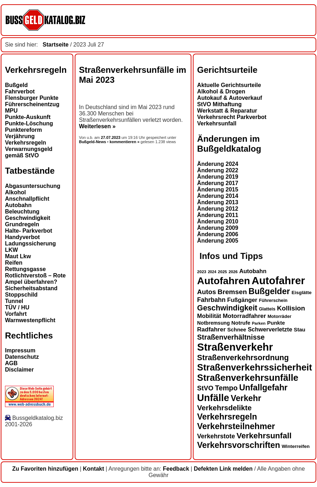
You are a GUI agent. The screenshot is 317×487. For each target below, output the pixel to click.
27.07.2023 (111, 137)
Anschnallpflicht (27, 199)
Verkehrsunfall (216, 123)
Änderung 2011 (217, 215)
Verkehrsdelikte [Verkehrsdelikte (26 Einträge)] (224, 408)
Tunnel (14, 301)
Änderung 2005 (217, 241)
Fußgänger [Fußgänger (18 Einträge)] (242, 300)
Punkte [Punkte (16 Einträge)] (276, 323)
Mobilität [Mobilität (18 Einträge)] (209, 316)
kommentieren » (124, 142)
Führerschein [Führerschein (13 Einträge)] (273, 300)
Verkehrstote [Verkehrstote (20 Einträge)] (216, 436)
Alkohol (15, 192)
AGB (11, 363)
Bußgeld (16, 85)
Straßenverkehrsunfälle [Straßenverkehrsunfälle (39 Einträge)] (247, 378)
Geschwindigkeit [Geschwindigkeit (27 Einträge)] (227, 308)
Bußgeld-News (92, 142)
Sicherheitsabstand (31, 288)
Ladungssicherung (30, 243)
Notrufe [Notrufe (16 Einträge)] (240, 323)
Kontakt (93, 469)
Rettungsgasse (25, 269)
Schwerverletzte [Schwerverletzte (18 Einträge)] (270, 329)
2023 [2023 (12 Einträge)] (201, 272)
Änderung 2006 (217, 234)
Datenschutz (22, 357)
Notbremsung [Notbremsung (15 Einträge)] (213, 323)
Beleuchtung (22, 212)
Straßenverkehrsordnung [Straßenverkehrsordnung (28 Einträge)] (243, 357)
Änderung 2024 (217, 164)
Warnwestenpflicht (30, 320)
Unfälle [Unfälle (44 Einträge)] (213, 398)
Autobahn (18, 205)
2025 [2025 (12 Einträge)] (222, 272)
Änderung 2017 (217, 183)
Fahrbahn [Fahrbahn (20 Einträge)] (211, 299)
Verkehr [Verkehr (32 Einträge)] (246, 398)
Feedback (176, 469)
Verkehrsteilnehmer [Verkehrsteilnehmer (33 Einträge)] (236, 426)
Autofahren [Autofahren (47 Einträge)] (223, 280)
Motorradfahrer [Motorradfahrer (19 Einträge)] (244, 316)
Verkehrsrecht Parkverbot (231, 117)
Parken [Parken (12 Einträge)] (258, 323)
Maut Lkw (18, 256)
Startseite (56, 45)
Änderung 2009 (217, 228)
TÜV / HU (17, 307)
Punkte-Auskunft (28, 117)
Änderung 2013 (217, 202)
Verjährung (20, 136)
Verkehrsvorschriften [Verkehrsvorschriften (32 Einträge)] (238, 445)
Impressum (20, 350)
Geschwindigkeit (27, 218)
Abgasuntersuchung (32, 186)
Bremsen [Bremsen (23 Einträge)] (232, 292)
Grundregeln (22, 224)
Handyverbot (22, 237)
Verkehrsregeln (25, 143)
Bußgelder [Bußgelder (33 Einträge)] (269, 291)
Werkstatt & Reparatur (227, 111)
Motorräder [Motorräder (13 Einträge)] (279, 316)
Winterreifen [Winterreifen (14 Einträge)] (296, 446)
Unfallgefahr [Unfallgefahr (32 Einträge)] (263, 387)
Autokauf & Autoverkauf (229, 98)
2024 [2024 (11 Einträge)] (212, 272)
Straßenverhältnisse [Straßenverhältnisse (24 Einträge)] (231, 337)
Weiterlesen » (97, 126)
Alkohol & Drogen (221, 91)
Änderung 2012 (217, 209)
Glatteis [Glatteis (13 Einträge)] (267, 309)
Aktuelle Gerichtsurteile (229, 85)
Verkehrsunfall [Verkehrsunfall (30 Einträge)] (264, 435)
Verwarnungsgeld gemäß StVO (28, 152)
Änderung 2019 (217, 177)
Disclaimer (19, 370)
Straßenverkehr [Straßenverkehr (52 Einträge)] (235, 347)
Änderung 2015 (217, 189)
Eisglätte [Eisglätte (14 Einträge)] (301, 292)
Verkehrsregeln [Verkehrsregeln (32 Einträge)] (227, 416)
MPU (11, 111)
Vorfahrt (16, 314)
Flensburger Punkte (31, 98)
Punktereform (23, 130)
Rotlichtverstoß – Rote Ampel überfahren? (35, 278)
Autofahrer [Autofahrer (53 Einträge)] (278, 280)
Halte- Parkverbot (28, 231)
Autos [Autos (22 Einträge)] (206, 292)
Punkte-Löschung (29, 123)
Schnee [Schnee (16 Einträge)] (236, 329)
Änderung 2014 (217, 196)
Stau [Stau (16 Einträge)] (299, 329)
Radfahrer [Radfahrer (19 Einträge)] (211, 329)
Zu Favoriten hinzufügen (45, 469)
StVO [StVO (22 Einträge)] (205, 388)
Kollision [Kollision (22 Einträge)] (291, 308)
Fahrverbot (20, 91)
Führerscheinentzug (32, 104)
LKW (11, 250)
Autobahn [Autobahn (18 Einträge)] (252, 271)
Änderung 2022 (217, 170)
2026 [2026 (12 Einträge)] (233, 272)
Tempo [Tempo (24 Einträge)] (226, 388)
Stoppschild (21, 295)
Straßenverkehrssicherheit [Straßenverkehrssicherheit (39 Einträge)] (254, 367)
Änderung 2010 (217, 221)
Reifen (13, 263)
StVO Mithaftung (219, 104)
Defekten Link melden (223, 469)
